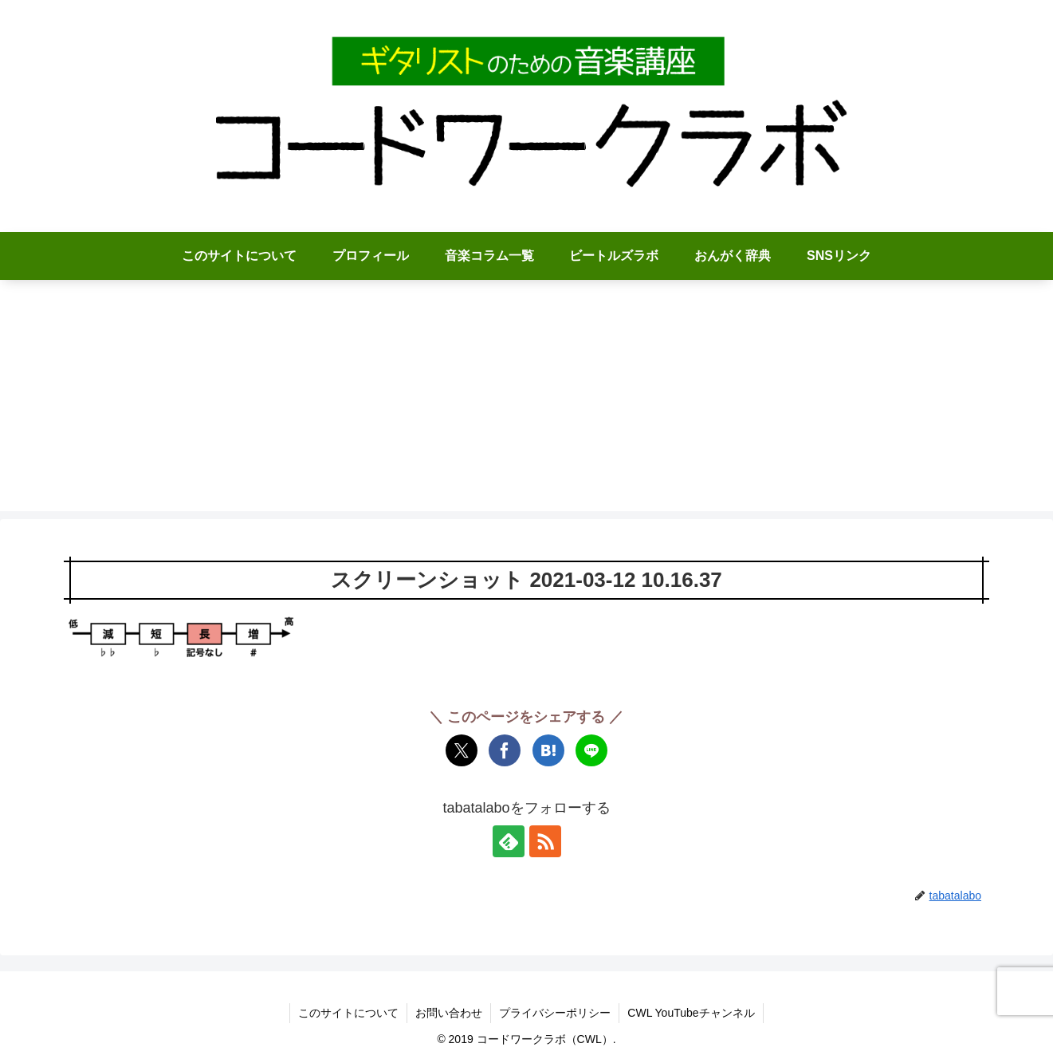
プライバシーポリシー (555, 1012)
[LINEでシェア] (591, 750)
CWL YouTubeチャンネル (690, 1012)
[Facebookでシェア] (505, 750)
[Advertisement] (527, 399)
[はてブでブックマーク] (548, 750)
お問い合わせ (448, 1012)
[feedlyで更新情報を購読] (509, 841)
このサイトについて (348, 1012)
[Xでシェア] (461, 750)
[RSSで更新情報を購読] (545, 841)
